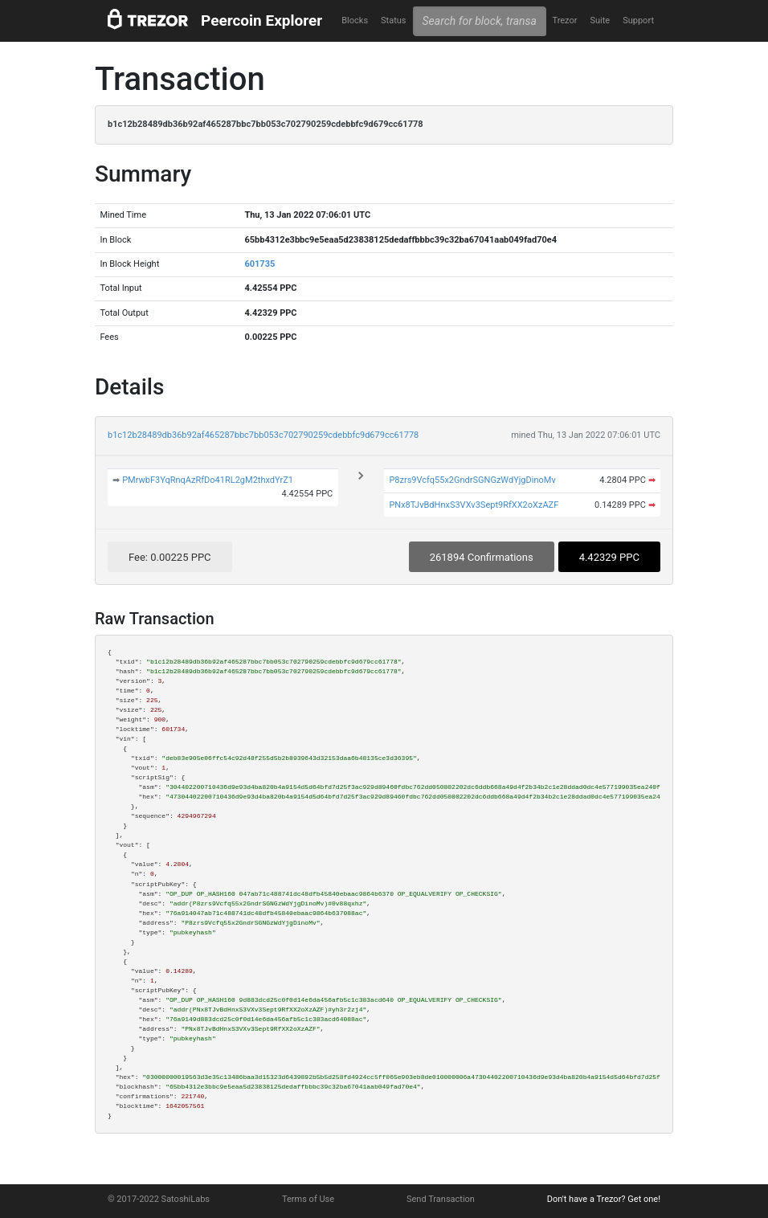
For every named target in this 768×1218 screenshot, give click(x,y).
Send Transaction (440, 1199)
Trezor (564, 20)
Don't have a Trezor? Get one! (603, 1199)
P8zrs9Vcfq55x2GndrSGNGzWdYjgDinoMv (472, 480)
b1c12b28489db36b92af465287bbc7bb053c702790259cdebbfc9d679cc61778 (263, 435)
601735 (259, 264)
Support (638, 20)
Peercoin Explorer (261, 20)
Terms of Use (308, 1199)
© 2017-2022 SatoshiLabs (159, 1199)
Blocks (354, 20)
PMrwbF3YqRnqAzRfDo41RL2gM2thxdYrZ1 (207, 480)
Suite (600, 20)
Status (393, 20)
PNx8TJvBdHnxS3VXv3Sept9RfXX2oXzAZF (473, 505)
